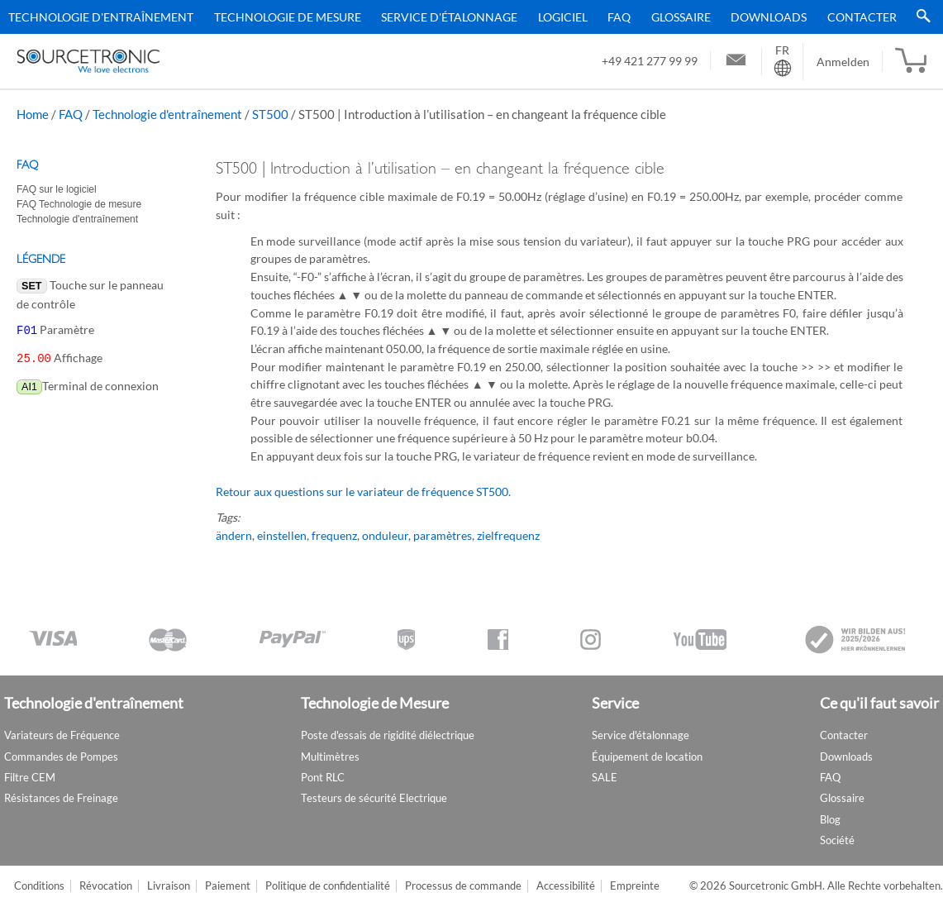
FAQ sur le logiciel (57, 189)
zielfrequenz (508, 535)
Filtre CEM (29, 777)
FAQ (619, 17)
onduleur (385, 535)
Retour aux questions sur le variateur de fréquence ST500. (363, 492)
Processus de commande (463, 886)
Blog (830, 819)
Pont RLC (323, 777)
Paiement (227, 886)
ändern (234, 535)
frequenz (334, 535)
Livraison (168, 886)
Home (33, 114)
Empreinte (635, 886)
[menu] (465, 17)
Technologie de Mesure (287, 17)
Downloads (769, 17)
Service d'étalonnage (449, 17)
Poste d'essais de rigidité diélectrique (387, 735)
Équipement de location (647, 756)
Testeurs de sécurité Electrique (374, 797)
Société (837, 840)
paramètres (442, 535)
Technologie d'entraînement (100, 17)
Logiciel (563, 17)
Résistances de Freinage (61, 797)
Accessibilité (565, 886)
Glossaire (681, 17)
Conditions (39, 886)
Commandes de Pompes (61, 756)
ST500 (270, 114)
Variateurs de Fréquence (62, 735)
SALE (604, 777)
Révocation (105, 886)
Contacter (862, 17)
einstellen (282, 535)
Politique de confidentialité (327, 886)
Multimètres (330, 756)
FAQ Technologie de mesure (79, 204)
